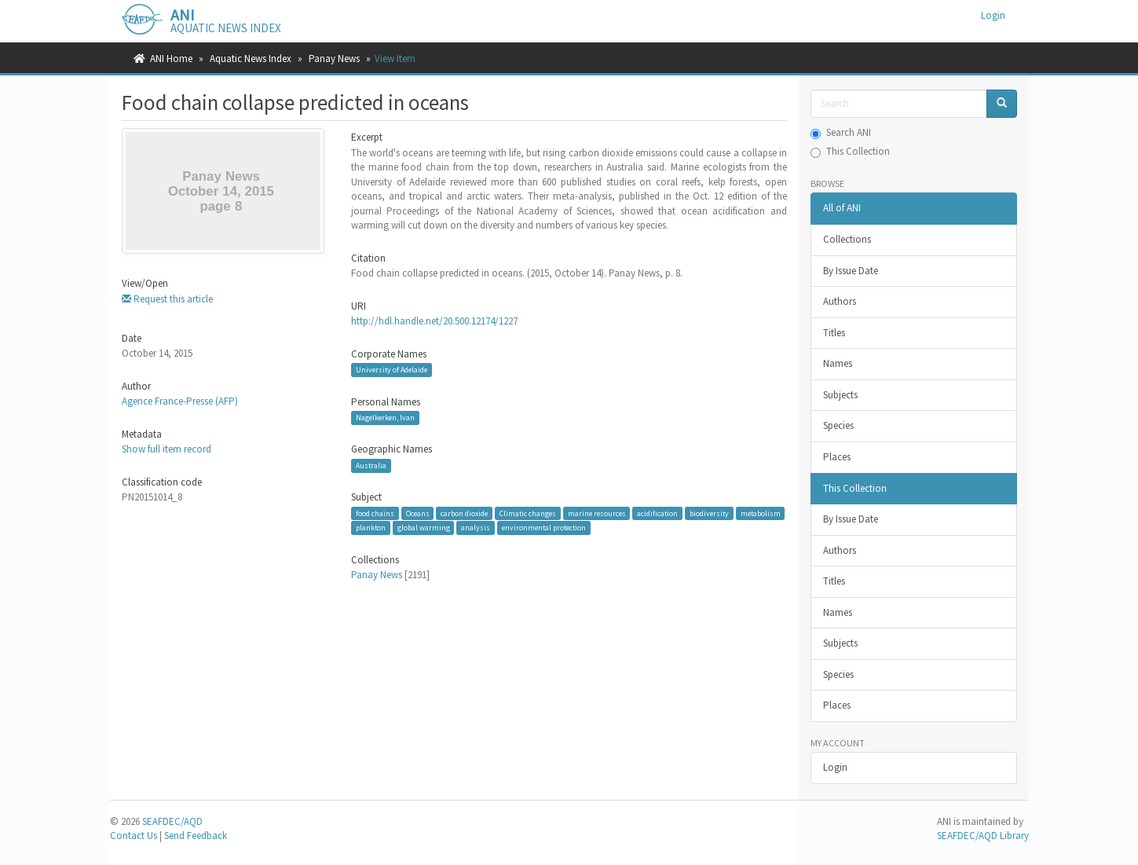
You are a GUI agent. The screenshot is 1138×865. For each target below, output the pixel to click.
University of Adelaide (391, 370)
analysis (475, 527)
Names (837, 363)
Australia (371, 465)
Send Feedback (195, 835)
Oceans (418, 513)
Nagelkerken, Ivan (385, 417)
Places (837, 457)
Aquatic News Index (250, 58)
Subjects (840, 394)
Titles (834, 332)
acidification (657, 513)
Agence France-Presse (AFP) (180, 401)
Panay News (334, 58)
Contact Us (133, 835)
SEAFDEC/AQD (172, 821)
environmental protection (544, 527)
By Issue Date (850, 270)
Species (838, 425)
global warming (423, 527)
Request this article (167, 299)
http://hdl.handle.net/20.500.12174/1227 (434, 321)
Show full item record (166, 449)
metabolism (761, 513)
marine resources (597, 513)
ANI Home (171, 58)
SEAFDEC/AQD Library (983, 835)
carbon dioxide (464, 513)
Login (835, 767)
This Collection (850, 151)
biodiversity (709, 513)
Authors (839, 301)
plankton (371, 527)
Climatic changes (527, 513)
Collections (847, 239)
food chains (375, 513)
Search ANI (841, 132)
